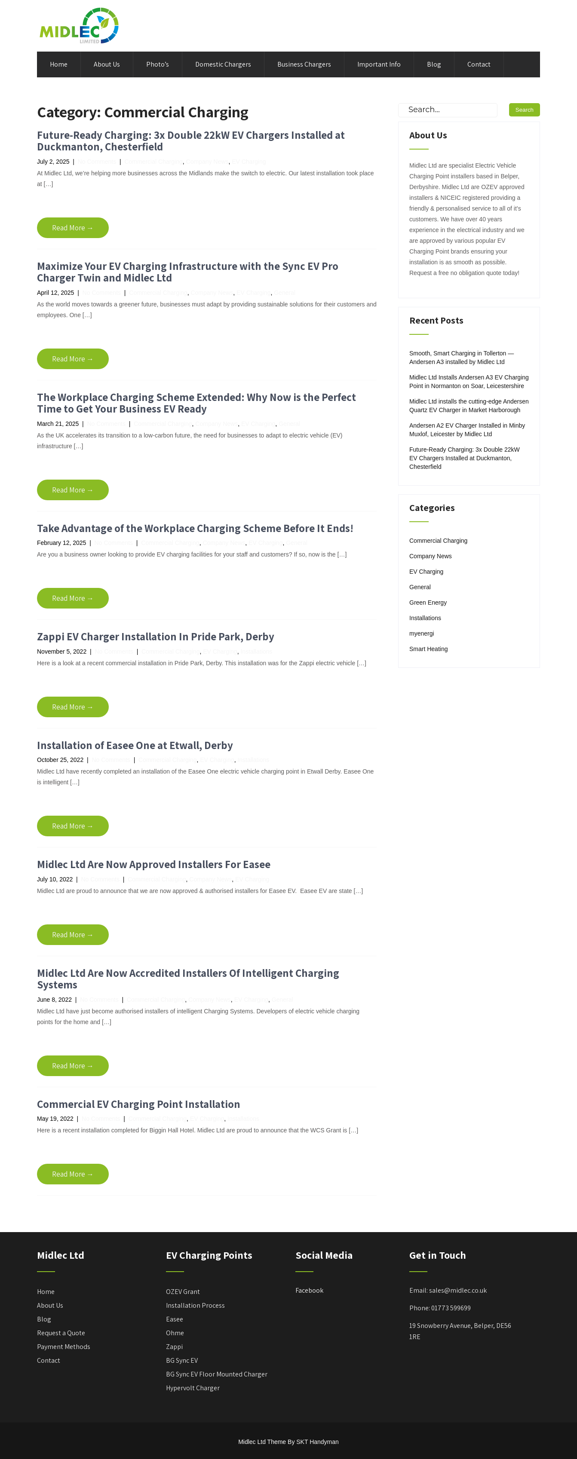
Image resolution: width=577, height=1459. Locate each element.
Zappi (174, 1346)
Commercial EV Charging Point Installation (138, 1104)
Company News (207, 161)
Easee (174, 1319)
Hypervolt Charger (193, 1387)
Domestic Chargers (223, 64)
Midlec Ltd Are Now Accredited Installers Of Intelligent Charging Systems (188, 979)
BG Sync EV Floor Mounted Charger (216, 1374)
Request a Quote (61, 1332)
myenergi (421, 633)
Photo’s (157, 64)
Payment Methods (63, 1346)
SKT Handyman (317, 1441)
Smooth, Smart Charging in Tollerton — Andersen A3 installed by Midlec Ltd (461, 357)
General (284, 292)
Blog (434, 64)
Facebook (309, 1290)
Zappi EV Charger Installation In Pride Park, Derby (155, 636)
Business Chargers (304, 64)
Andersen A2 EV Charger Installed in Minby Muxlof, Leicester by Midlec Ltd (467, 429)
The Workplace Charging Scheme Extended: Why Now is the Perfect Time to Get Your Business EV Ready (196, 403)
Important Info (379, 64)
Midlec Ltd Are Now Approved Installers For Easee (153, 864)
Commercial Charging (153, 161)
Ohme (175, 1332)
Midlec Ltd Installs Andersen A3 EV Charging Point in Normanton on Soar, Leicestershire (469, 381)
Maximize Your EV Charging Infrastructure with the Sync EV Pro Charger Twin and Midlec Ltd (187, 272)
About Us (107, 64)
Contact (479, 64)
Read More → (73, 227)
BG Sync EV (182, 1360)
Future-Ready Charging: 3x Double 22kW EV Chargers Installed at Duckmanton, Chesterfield (191, 141)
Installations (256, 651)
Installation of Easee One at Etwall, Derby (135, 745)
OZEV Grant (183, 1291)
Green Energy (428, 602)
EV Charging (249, 161)
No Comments (97, 161)
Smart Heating (428, 648)
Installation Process (195, 1305)
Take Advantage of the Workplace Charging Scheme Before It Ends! (195, 528)
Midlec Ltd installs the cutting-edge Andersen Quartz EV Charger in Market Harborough (469, 405)
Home (59, 64)
